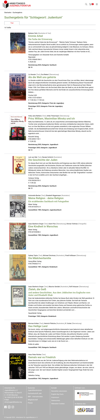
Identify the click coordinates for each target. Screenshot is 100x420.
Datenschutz (55, 400)
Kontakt (54, 388)
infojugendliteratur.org (13, 402)
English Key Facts (57, 394)
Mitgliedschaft (33, 400)
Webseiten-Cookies (58, 404)
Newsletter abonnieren (59, 391)
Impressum (55, 397)
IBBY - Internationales (35, 397)
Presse (30, 403)
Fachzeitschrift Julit (35, 393)
